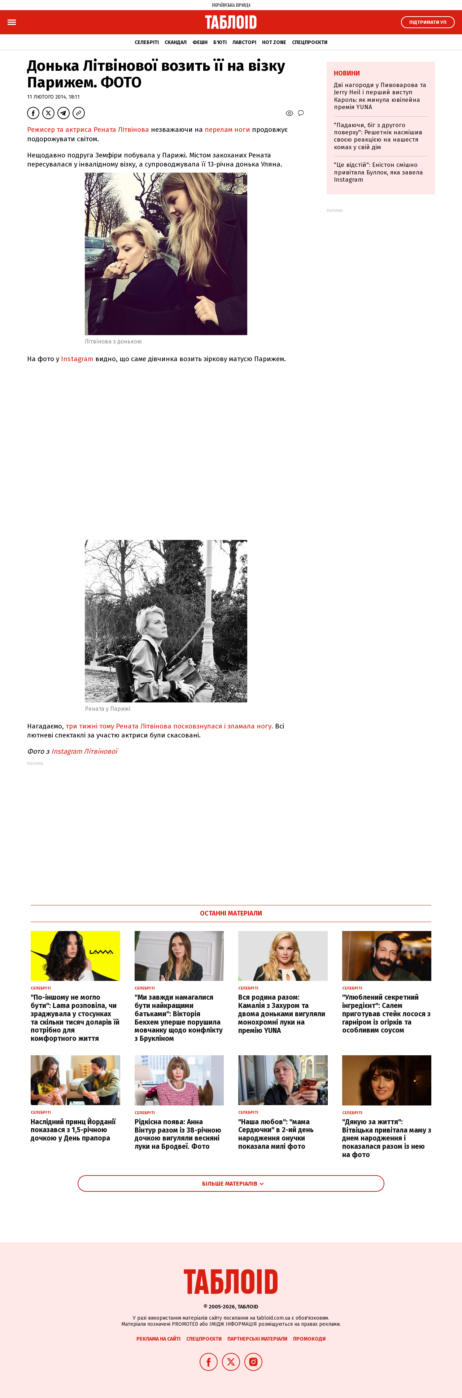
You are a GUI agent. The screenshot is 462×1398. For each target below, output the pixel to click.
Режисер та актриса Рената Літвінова (88, 129)
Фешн (200, 42)
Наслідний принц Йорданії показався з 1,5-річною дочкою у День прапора (73, 1130)
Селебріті (147, 42)
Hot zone (274, 42)
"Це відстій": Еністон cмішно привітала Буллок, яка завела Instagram (378, 172)
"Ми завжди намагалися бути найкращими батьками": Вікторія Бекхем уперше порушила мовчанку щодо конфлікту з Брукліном (179, 1018)
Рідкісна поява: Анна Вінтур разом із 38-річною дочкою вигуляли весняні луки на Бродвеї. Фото (178, 1134)
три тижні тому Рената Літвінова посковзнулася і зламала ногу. (169, 726)
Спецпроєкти (309, 42)
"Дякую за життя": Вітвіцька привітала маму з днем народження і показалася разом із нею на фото (386, 1138)
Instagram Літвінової (84, 751)
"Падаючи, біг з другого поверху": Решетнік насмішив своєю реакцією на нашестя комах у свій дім (378, 136)
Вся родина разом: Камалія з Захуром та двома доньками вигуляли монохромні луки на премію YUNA (281, 1013)
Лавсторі (244, 42)
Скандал (176, 42)
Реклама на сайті (158, 1339)
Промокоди (309, 1339)
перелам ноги (227, 129)
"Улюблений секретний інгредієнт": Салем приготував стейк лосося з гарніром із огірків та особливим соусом (386, 1013)
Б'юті (220, 42)
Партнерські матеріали (257, 1339)
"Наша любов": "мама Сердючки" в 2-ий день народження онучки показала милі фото (276, 1134)
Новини (347, 73)
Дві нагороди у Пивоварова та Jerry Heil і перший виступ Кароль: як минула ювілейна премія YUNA (380, 96)
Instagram (76, 359)
